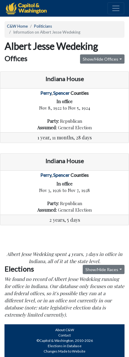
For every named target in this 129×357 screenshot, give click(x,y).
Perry (45, 93)
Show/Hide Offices (100, 59)
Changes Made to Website (64, 351)
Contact (64, 335)
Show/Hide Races (101, 269)
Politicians (43, 26)
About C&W (64, 330)
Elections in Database (65, 346)
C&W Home (17, 26)
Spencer (61, 93)
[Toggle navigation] (116, 8)
